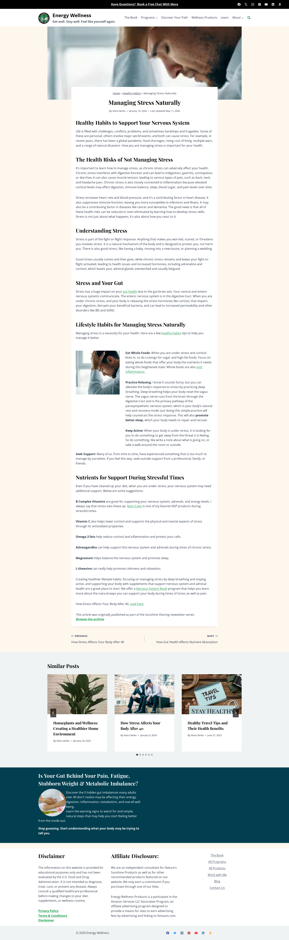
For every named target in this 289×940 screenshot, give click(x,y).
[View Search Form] (249, 17)
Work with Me (217, 875)
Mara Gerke (119, 111)
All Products (217, 868)
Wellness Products (204, 17)
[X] (246, 4)
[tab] (137, 755)
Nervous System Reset (151, 589)
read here (137, 604)
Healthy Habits (132, 93)
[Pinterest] (259, 4)
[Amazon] (280, 4)
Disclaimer (46, 920)
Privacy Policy (48, 911)
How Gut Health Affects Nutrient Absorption (182, 639)
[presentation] (77, 694)
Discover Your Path (174, 17)
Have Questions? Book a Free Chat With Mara (144, 4)
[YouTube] (266, 4)
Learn (225, 17)
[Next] (236, 712)
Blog (217, 881)
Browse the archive (90, 619)
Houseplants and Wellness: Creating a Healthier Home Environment (75, 728)
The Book (130, 17)
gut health (130, 292)
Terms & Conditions (52, 916)
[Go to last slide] (53, 712)
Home (116, 93)
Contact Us (217, 888)
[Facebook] (239, 4)
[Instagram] (253, 4)
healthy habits (171, 333)
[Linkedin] (273, 4)
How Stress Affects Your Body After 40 (106, 639)
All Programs (217, 862)
